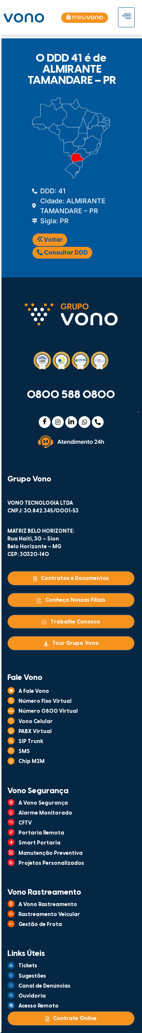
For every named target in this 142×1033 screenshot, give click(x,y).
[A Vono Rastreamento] (11, 904)
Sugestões (32, 976)
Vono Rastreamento (44, 892)
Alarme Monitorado (45, 813)
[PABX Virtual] (11, 731)
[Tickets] (11, 965)
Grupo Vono (29, 479)
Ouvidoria (32, 996)
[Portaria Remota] (11, 832)
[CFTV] (11, 822)
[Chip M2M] (11, 761)
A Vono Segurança (43, 803)
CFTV (25, 823)
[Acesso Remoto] (11, 1005)
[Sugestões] (11, 975)
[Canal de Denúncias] (11, 985)
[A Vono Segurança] (11, 802)
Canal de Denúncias (44, 986)
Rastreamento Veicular (49, 915)
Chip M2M (31, 761)
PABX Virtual (35, 732)
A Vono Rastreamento (47, 905)
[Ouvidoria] (11, 995)
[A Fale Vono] (11, 690)
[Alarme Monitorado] (11, 812)
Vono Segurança (38, 791)
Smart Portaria (39, 843)
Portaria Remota (41, 833)
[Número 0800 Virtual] (11, 711)
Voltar (50, 240)
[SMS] (11, 750)
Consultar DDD (62, 252)
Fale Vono (24, 678)
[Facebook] (45, 422)
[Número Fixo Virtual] (11, 700)
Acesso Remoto (38, 1006)
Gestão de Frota (40, 924)
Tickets (27, 966)
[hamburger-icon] (126, 17)
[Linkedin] (71, 422)
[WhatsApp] (84, 422)
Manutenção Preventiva (50, 853)
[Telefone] (98, 422)
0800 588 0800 (71, 395)
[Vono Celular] (11, 721)
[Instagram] (58, 422)
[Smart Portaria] (11, 842)
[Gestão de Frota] (11, 923)
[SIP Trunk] (11, 740)
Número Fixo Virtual (45, 701)
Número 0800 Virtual (48, 711)
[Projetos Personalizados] (11, 862)
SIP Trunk (31, 741)
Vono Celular (35, 722)
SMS (24, 751)
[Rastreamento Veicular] (11, 914)
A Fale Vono (33, 691)
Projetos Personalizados (51, 863)
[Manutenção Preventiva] (11, 852)
